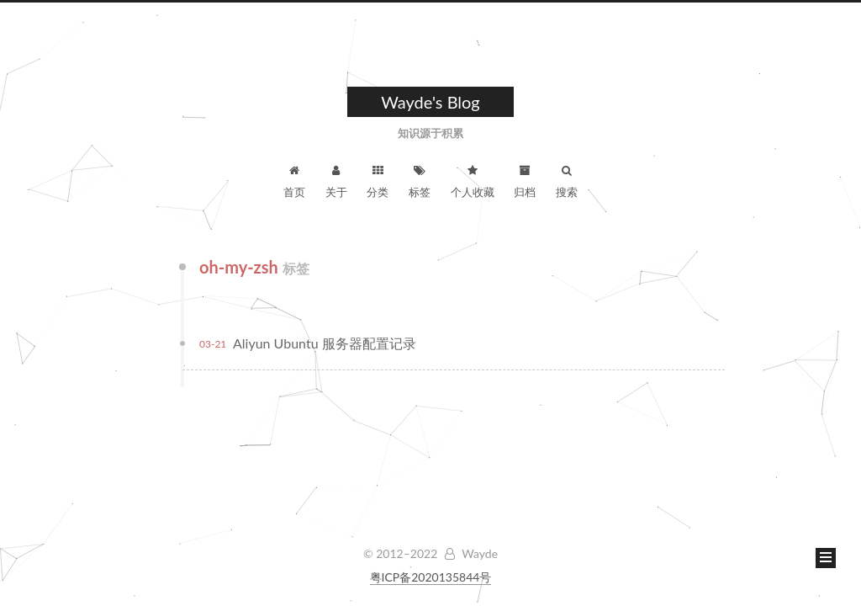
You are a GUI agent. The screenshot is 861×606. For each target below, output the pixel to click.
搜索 (567, 182)
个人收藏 (472, 182)
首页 (294, 182)
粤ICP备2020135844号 (431, 577)
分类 (377, 182)
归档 (525, 182)
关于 (336, 182)
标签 (419, 182)
